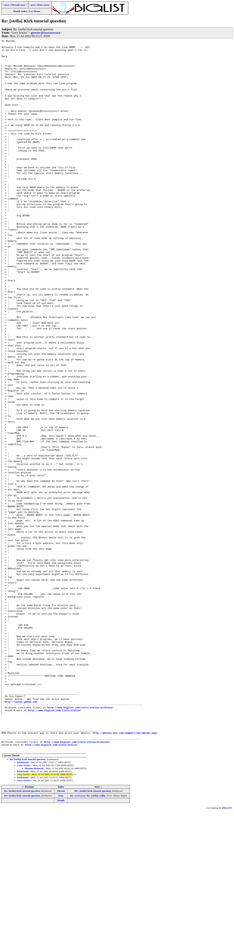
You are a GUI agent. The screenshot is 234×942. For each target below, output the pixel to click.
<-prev (6, 4)
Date (40, 4)
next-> (23, 4)
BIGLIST (227, 938)
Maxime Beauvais (34, 898)
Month (60, 930)
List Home (34, 11)
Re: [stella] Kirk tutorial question (27, 889)
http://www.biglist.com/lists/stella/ (54, 838)
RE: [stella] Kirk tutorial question (93, 921)
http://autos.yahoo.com (21, 827)
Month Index (20, 11)
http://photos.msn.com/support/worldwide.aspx (125, 861)
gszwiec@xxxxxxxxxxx (45, 32)
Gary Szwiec (24, 895)
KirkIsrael (22, 892)
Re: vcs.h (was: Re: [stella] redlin (87, 926)
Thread (15, 4)
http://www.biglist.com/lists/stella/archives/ (80, 834)
